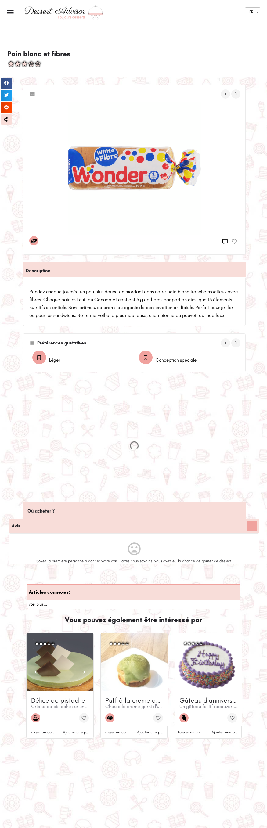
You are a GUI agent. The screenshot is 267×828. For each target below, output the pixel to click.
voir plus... (38, 604)
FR (251, 11)
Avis (16, 526)
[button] (6, 119)
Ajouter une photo (78, 732)
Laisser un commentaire (50, 732)
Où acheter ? (41, 511)
